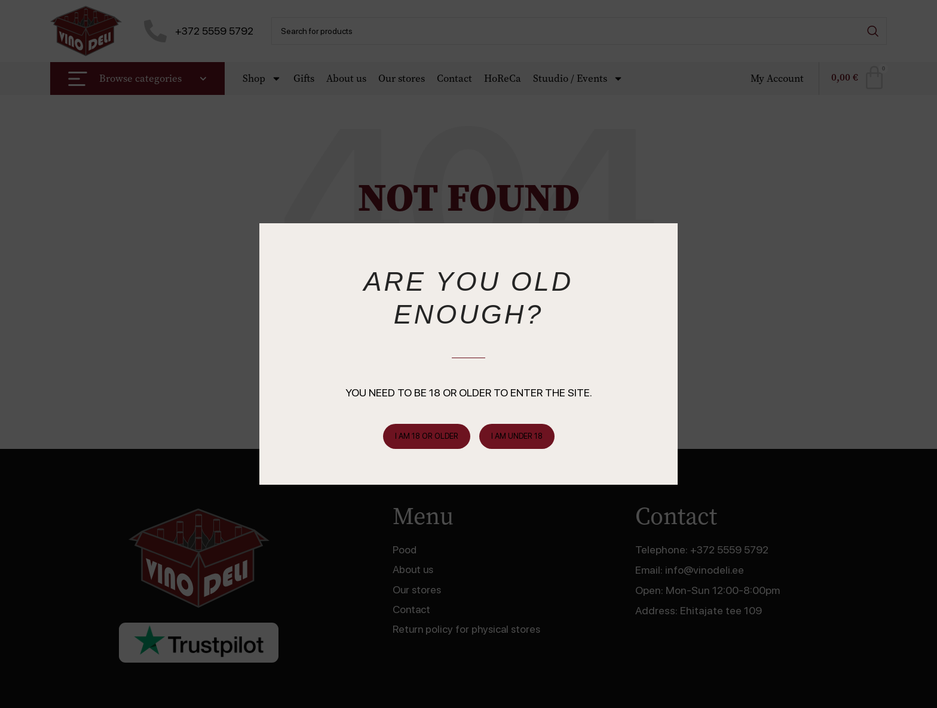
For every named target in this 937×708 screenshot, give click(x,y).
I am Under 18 (517, 436)
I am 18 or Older (426, 436)
